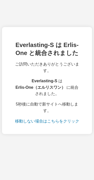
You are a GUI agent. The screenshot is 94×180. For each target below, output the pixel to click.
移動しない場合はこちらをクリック (47, 121)
